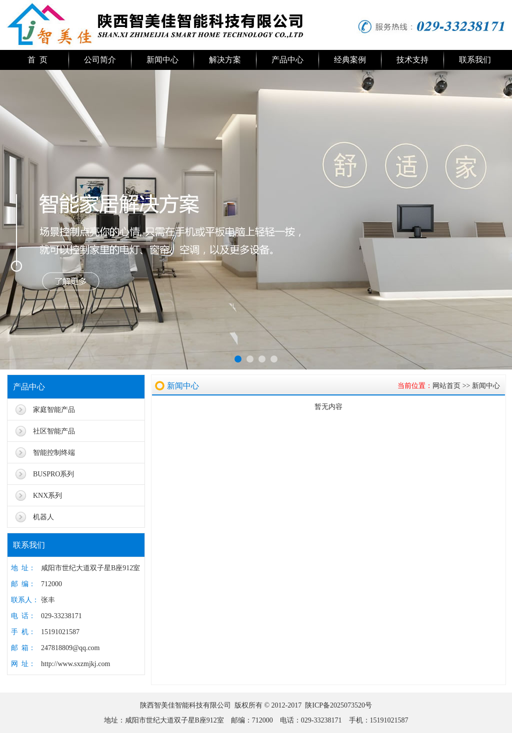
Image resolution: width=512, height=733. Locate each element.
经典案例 (350, 59)
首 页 (38, 59)
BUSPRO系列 (53, 474)
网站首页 (446, 385)
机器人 (43, 517)
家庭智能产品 (54, 409)
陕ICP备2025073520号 (338, 705)
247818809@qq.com (70, 648)
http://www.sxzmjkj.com (75, 664)
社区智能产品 (54, 431)
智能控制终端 (54, 452)
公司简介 (100, 59)
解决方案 (225, 59)
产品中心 (288, 59)
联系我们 (475, 59)
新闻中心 (162, 59)
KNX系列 (47, 495)
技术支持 (412, 59)
